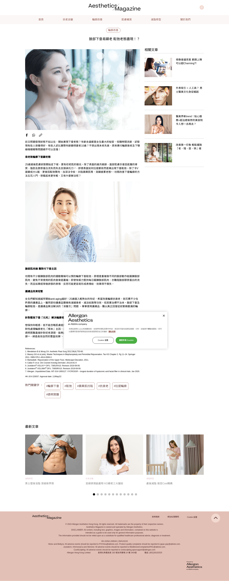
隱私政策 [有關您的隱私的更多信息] (111, 332)
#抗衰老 (103, 386)
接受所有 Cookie (126, 340)
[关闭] (163, 315)
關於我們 (185, 19)
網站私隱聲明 (173, 517)
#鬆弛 (68, 386)
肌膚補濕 (126, 19)
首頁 (41, 19)
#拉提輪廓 (120, 386)
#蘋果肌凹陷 (85, 386)
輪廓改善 (97, 19)
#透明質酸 (52, 394)
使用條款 (156, 517)
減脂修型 (156, 19)
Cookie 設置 (192, 517)
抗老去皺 (68, 19)
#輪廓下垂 (52, 386)
